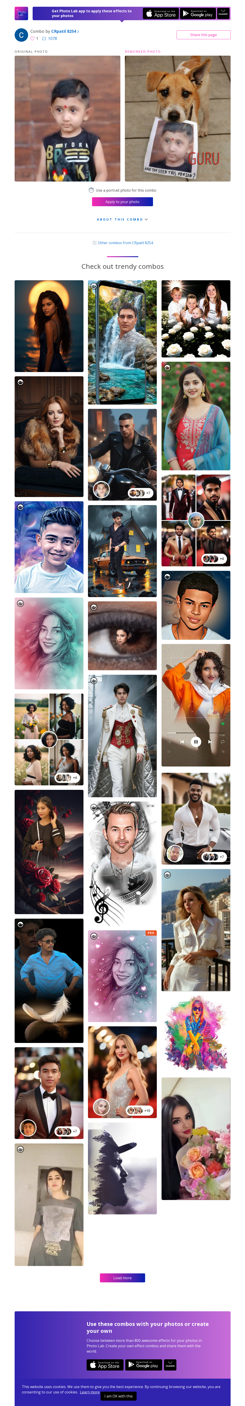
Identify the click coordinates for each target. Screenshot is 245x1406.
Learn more (90, 1392)
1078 (49, 38)
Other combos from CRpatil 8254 (122, 242)
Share (203, 34)
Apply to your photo (122, 201)
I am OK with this (118, 1396)
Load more (122, 1277)
